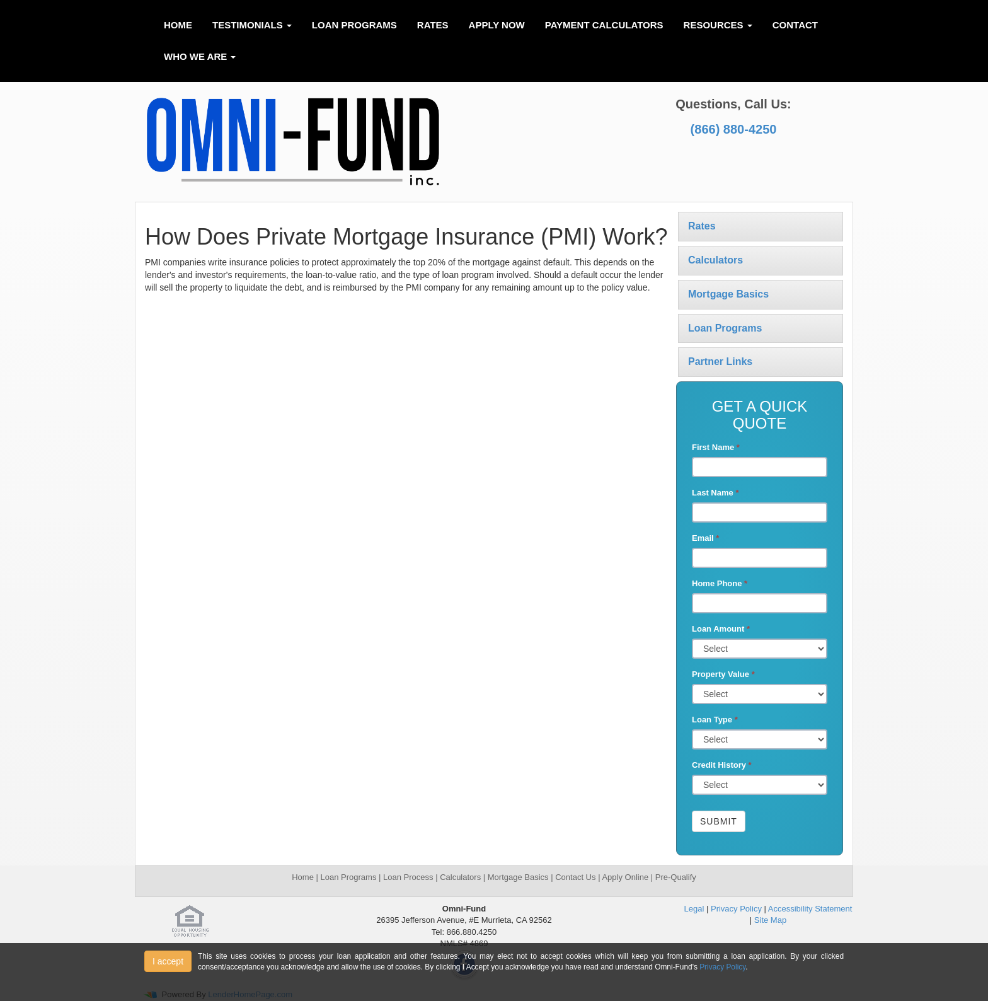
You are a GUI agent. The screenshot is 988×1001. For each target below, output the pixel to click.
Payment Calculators (604, 25)
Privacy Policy (736, 908)
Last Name (715, 492)
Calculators (715, 260)
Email (705, 538)
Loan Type (715, 719)
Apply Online (625, 877)
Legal (694, 908)
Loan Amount (721, 629)
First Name (716, 447)
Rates (433, 25)
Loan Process (407, 877)
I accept (167, 961)
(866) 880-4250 (734, 129)
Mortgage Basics (728, 294)
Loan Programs (354, 25)
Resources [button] (718, 25)
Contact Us (576, 877)
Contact (795, 25)
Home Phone (719, 583)
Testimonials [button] (252, 25)
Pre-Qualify (675, 877)
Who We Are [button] (200, 56)
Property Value (723, 674)
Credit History (722, 765)
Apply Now (497, 25)
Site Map (770, 920)
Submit (718, 821)
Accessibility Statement (810, 908)
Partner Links (720, 361)
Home (178, 25)
